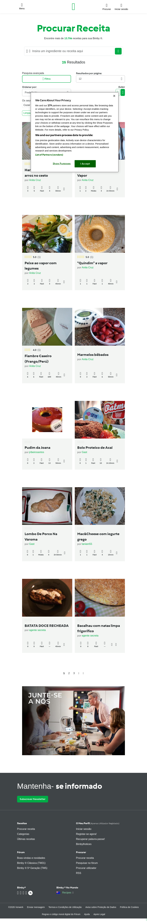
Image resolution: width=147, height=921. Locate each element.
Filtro (46, 79)
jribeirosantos (36, 452)
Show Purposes (62, 163)
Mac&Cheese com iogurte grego (98, 537)
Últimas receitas (26, 839)
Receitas (22, 823)
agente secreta (37, 630)
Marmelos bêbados (92, 354)
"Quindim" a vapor (92, 263)
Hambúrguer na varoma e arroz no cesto (45, 173)
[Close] (114, 95)
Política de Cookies (129, 907)
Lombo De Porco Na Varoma (41, 537)
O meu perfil (97, 823)
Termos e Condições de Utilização (65, 907)
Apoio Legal (99, 914)
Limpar (28, 113)
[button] (22, 7)
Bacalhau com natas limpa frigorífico (98, 628)
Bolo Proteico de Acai (95, 447)
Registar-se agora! (86, 834)
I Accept (85, 163)
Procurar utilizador (86, 868)
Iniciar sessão (83, 829)
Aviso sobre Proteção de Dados (100, 907)
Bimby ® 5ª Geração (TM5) (32, 868)
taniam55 (87, 544)
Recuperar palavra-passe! (90, 839)
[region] (75, 132)
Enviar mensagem (36, 907)
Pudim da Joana (37, 447)
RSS (78, 873)
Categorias (23, 834)
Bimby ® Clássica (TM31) (31, 863)
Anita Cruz (35, 180)
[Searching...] (72, 51)
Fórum (21, 852)
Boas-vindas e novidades (31, 858)
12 (100, 79)
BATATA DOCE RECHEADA (47, 625)
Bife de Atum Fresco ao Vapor (96, 173)
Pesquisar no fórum (87, 863)
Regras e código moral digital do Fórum (61, 914)
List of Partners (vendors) (49, 154)
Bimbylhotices (84, 844)
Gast (84, 452)
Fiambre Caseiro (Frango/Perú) (38, 359)
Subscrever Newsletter (32, 799)
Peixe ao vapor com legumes (41, 266)
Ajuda (87, 914)
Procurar (81, 852)
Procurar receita (26, 829)
